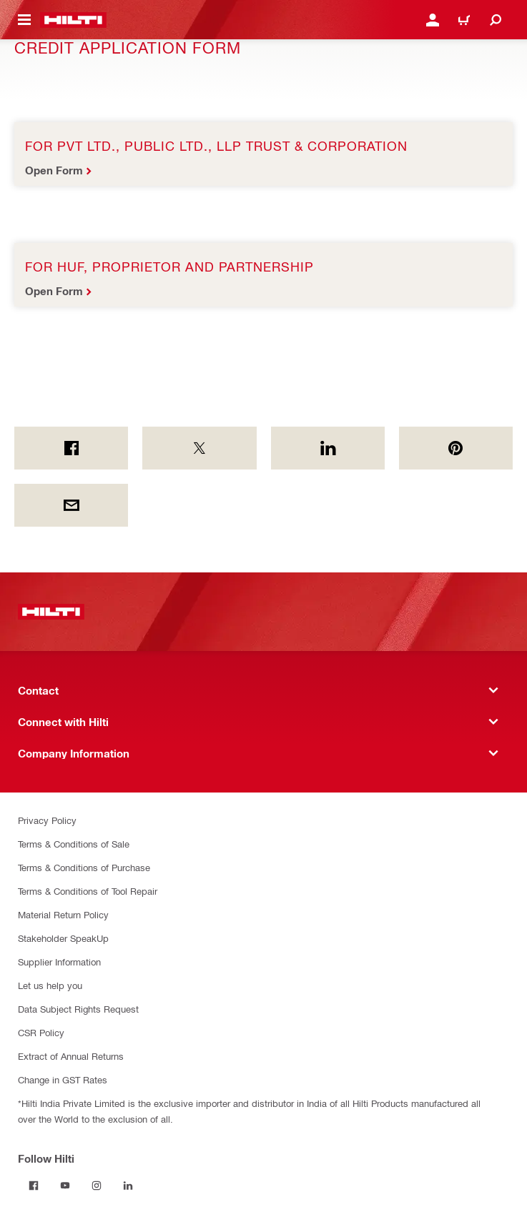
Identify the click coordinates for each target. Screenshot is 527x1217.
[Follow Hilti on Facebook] (33, 1185)
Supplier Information (59, 961)
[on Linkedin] (328, 448)
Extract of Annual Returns (71, 1055)
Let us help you (50, 985)
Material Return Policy (63, 914)
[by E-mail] (71, 505)
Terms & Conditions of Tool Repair (87, 890)
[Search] (495, 20)
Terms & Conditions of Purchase (84, 867)
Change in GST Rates (62, 1079)
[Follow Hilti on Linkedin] (128, 1185)
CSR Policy (41, 1032)
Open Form (54, 170)
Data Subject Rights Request (78, 1008)
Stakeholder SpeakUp (63, 938)
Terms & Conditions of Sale (73, 843)
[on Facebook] (71, 448)
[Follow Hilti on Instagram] (96, 1185)
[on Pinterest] (456, 448)
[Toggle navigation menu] (24, 20)
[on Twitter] (199, 448)
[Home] (73, 20)
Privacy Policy (47, 820)
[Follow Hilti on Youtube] (65, 1185)
